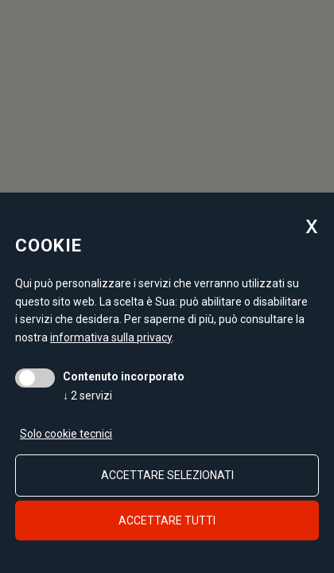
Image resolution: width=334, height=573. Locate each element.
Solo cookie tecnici (66, 433)
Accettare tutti (167, 520)
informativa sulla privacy (111, 337)
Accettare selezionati (167, 475)
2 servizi (87, 395)
